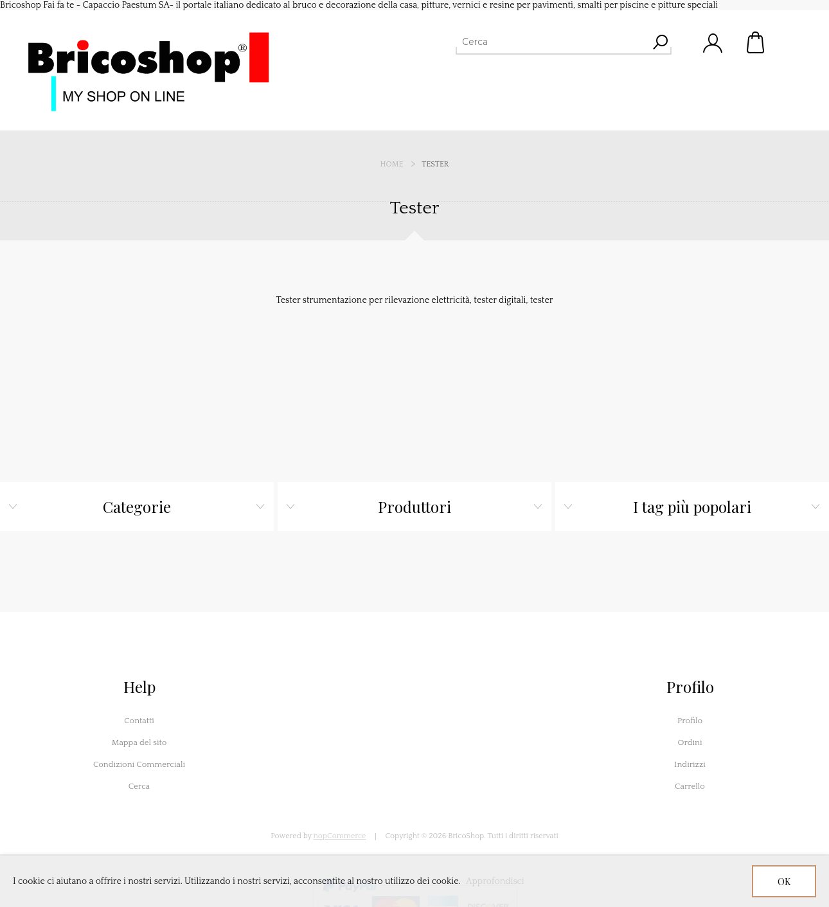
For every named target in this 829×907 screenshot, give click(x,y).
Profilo (689, 720)
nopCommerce (340, 836)
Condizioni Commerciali (139, 764)
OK (784, 882)
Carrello (756, 42)
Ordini (689, 742)
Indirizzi (690, 764)
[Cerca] (552, 41)
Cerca (139, 786)
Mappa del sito (139, 742)
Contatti (139, 720)
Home (392, 164)
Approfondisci (495, 881)
